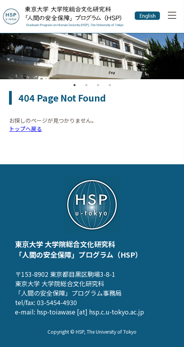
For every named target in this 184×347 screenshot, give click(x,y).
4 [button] (110, 85)
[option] (92, 56)
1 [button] (74, 85)
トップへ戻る (25, 129)
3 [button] (98, 85)
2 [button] (86, 85)
